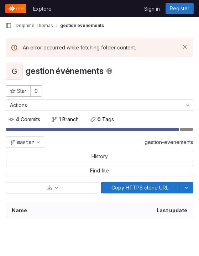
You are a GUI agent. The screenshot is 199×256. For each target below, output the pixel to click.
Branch (65, 119)
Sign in (152, 9)
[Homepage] (15, 8)
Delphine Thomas (34, 25)
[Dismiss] (184, 47)
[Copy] (140, 187)
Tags (102, 119)
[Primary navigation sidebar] (8, 25)
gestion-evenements (169, 142)
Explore (42, 9)
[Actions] (99, 105)
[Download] (52, 187)
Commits (24, 119)
